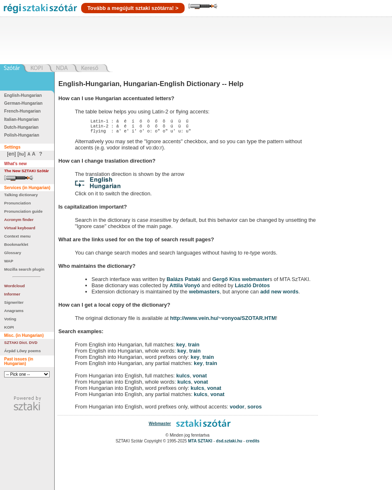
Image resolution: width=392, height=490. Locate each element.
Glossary (12, 252)
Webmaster (160, 426)
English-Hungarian (23, 95)
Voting (10, 319)
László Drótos (252, 288)
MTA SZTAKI (200, 443)
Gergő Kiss (227, 282)
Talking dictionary (21, 194)
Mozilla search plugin (24, 269)
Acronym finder (19, 219)
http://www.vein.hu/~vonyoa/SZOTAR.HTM (223, 320)
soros (255, 409)
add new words (279, 294)
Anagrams (14, 310)
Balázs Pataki (183, 282)
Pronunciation (17, 203)
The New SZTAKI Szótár (26, 170)
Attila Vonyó (185, 288)
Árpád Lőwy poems (22, 350)
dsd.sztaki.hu (229, 443)
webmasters (204, 294)
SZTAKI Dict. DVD (20, 342)
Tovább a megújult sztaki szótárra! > (132, 8)
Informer (12, 294)
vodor (237, 409)
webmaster (255, 282)
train (194, 347)
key (180, 347)
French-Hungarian (22, 111)
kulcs (183, 378)
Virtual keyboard (19, 228)
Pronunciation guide (23, 211)
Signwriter (14, 302)
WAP (8, 261)
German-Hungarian (23, 103)
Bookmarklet (16, 244)
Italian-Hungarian (21, 119)
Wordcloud (14, 285)
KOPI (9, 327)
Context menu (17, 236)
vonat (200, 378)
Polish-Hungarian (21, 135)
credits (253, 443)
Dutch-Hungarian (21, 127)
